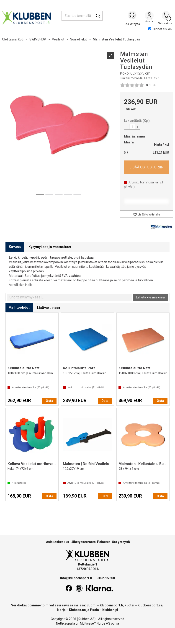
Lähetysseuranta (83, 542)
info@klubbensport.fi (76, 578)
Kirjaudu (149, 16)
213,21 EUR (161, 152)
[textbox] (69, 297)
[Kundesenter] (132, 15)
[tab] (14, 246)
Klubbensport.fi (111, 605)
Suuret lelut (78, 39)
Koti (20, 39)
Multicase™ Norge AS (95, 623)
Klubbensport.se (150, 605)
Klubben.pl (110, 610)
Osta (146, 167)
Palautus (104, 542)
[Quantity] (132, 127)
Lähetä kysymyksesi (150, 297)
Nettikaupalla (65, 623)
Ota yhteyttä (121, 542)
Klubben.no (77, 610)
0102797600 (106, 578)
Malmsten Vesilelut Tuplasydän (116, 39)
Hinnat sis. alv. (160, 29)
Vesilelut (58, 39)
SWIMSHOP (37, 39)
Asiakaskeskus (57, 542)
